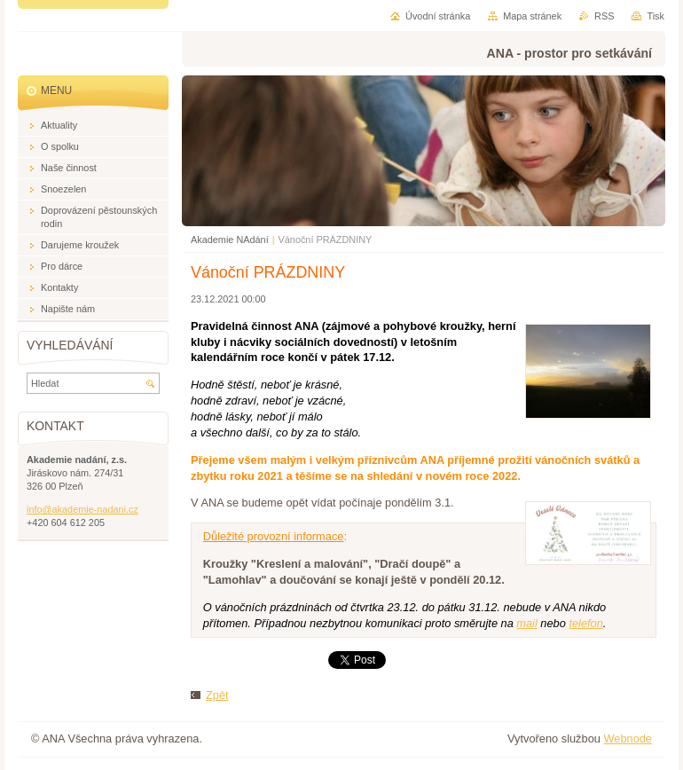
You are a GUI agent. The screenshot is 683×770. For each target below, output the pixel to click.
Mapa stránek (532, 16)
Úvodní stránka (437, 16)
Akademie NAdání (230, 239)
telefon (585, 623)
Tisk (655, 16)
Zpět (217, 695)
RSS (604, 16)
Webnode (627, 738)
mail (526, 623)
